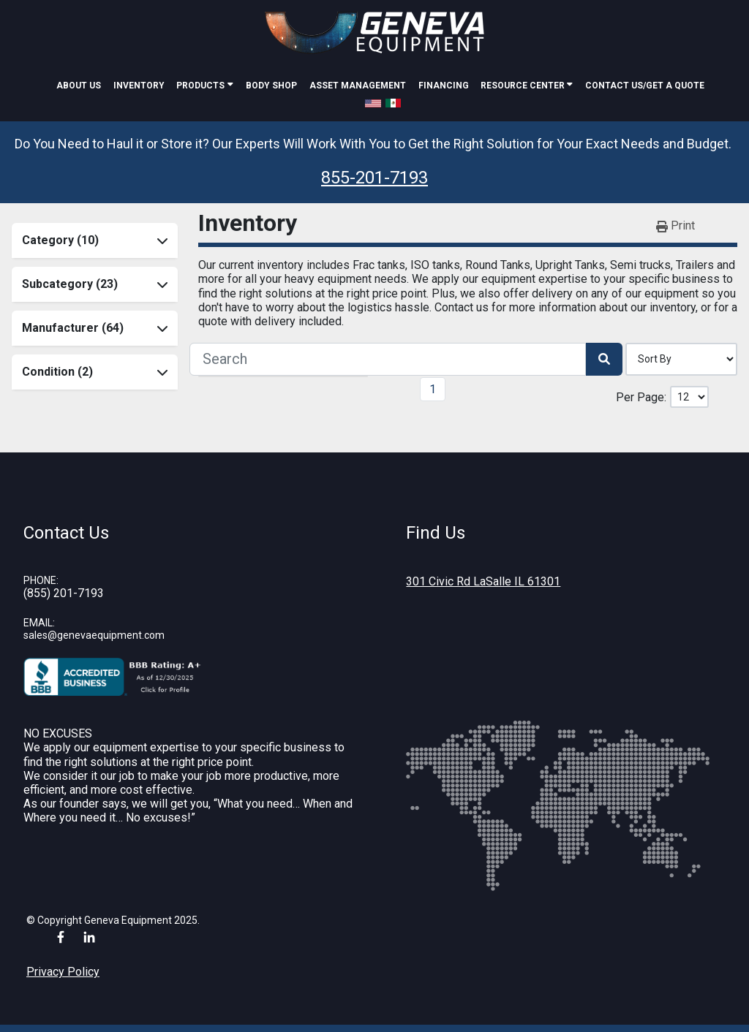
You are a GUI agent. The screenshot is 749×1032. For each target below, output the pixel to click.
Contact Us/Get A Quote (644, 85)
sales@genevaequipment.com (94, 635)
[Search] (388, 359)
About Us (78, 85)
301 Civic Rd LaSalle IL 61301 (483, 581)
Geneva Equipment (128, 920)
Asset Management (357, 85)
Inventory (139, 85)
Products (200, 85)
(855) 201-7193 (63, 593)
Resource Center (524, 85)
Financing (443, 85)
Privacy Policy (62, 972)
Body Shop (271, 85)
